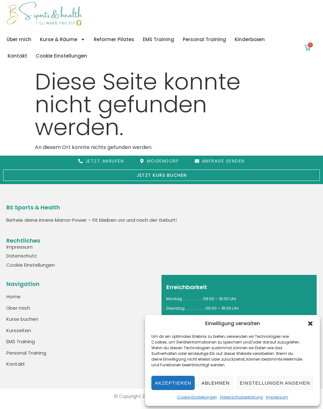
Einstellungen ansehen (275, 383)
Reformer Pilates (114, 39)
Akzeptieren (173, 383)
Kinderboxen (250, 39)
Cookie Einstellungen (197, 397)
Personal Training (204, 39)
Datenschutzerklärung (241, 397)
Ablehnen (215, 383)
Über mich (19, 39)
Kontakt (17, 56)
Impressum (277, 397)
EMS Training (158, 39)
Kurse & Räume (62, 39)
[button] (310, 323)
